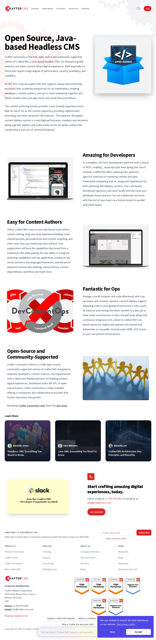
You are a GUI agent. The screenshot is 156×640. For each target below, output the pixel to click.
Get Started (96, 511)
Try (147, 8)
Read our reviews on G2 (16, 615)
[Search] (138, 8)
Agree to (116, 538)
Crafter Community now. (32, 405)
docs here (61, 405)
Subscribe (144, 532)
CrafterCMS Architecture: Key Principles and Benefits (124, 453)
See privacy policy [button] (126, 624)
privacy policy (120, 538)
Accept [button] (138, 632)
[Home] (16, 8)
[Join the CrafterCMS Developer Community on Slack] (38, 496)
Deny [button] (112, 632)
